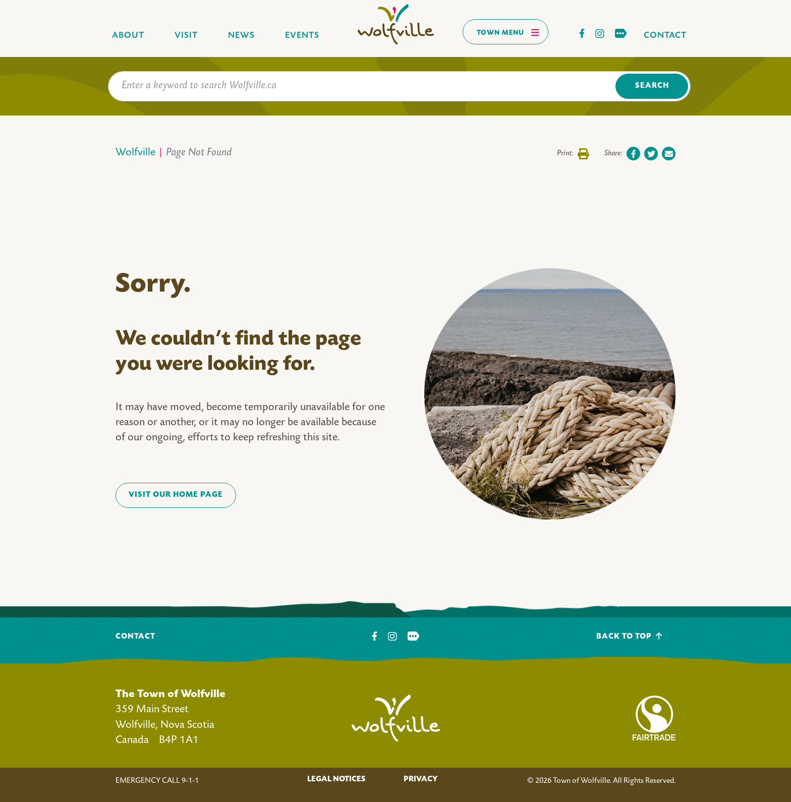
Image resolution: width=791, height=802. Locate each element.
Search (652, 86)
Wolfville (135, 153)
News (241, 35)
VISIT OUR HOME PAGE (176, 495)
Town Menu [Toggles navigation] (508, 32)
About (128, 35)
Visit (186, 35)
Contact (665, 35)
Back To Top (629, 636)
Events (302, 35)
